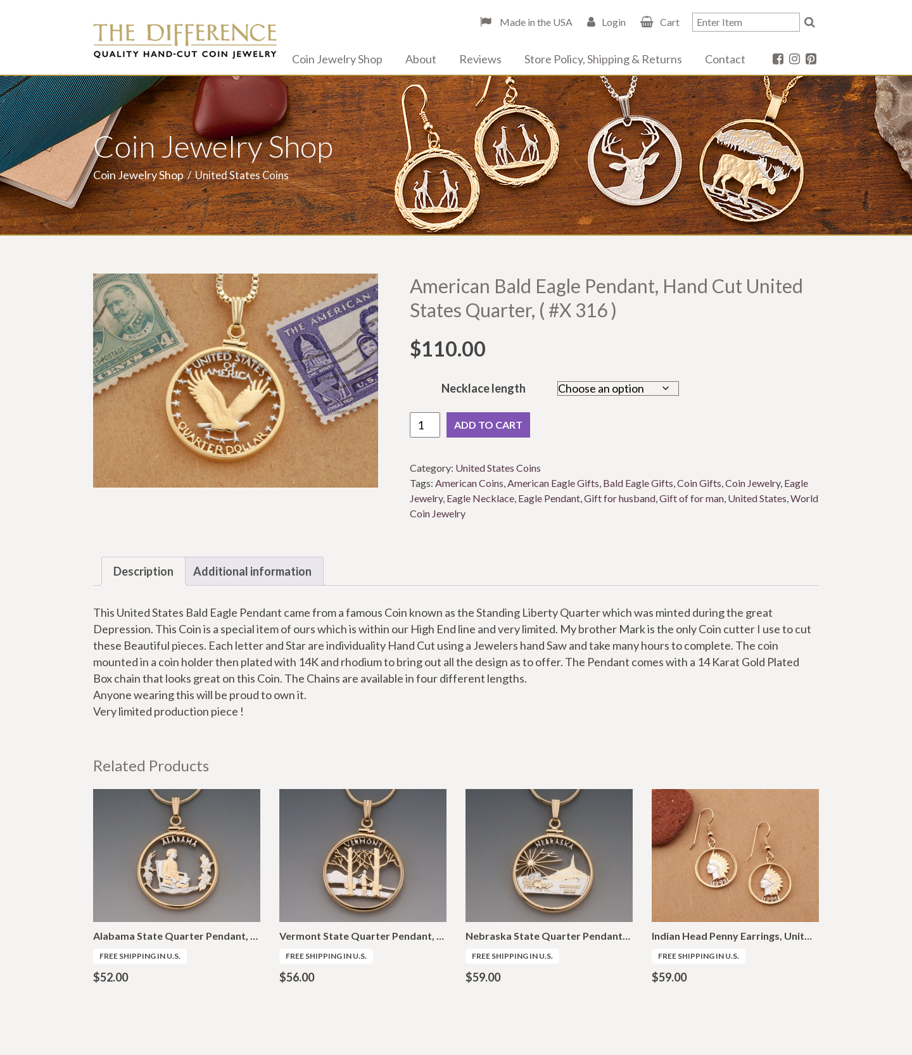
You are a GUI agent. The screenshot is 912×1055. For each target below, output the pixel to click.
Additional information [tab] (252, 571)
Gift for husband (620, 498)
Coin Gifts (699, 483)
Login (614, 22)
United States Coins (498, 468)
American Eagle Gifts (553, 483)
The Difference (185, 41)
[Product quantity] (425, 425)
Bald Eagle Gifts (638, 483)
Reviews (480, 59)
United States (757, 498)
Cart (670, 22)
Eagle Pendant (549, 498)
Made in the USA (535, 22)
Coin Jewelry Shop (337, 59)
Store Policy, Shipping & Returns (603, 59)
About (420, 59)
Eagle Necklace (480, 498)
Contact (725, 59)
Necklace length (483, 388)
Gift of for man (691, 498)
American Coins (469, 483)
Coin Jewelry (752, 483)
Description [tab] (143, 571)
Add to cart (488, 425)
